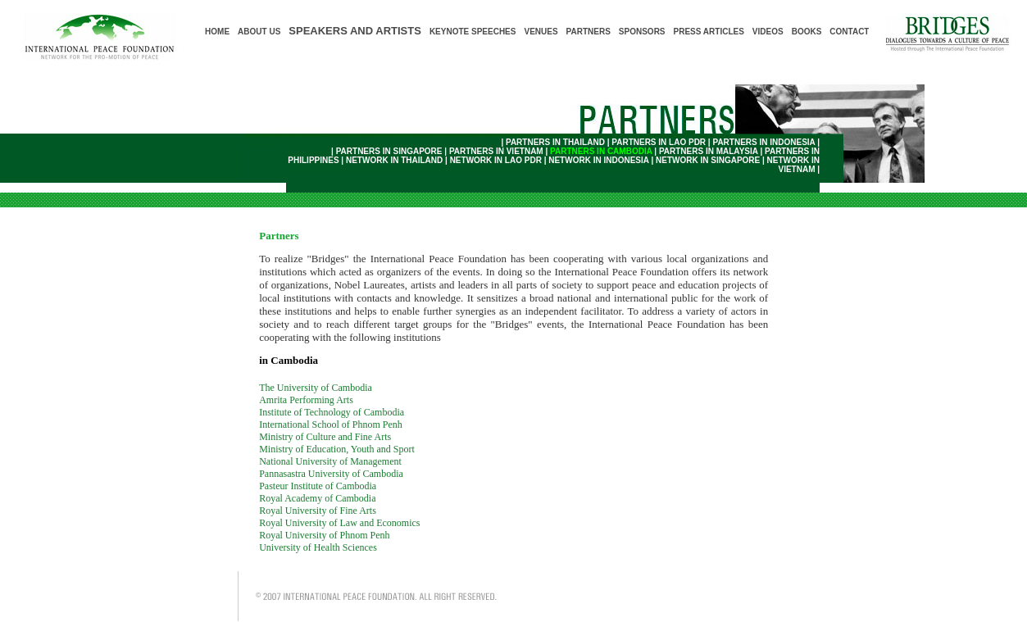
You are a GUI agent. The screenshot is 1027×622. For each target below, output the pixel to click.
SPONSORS (642, 31)
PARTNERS (588, 31)
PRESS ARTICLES (709, 31)
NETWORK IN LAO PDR (496, 160)
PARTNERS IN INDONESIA (763, 142)
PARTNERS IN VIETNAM (496, 151)
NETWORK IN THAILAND (394, 160)
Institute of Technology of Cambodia (331, 412)
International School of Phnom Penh (330, 424)
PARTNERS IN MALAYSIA (708, 151)
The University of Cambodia (315, 387)
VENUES (540, 31)
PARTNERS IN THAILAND (555, 142)
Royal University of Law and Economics (339, 523)
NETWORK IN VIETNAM (793, 165)
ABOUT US (259, 31)
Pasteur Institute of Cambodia (317, 486)
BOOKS (807, 31)
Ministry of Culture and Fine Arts (325, 437)
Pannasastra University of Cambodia (331, 473)
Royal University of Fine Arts (317, 510)
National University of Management (330, 461)
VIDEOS (768, 31)
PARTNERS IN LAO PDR (658, 142)
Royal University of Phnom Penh (324, 535)
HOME (217, 31)
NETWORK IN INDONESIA (598, 160)
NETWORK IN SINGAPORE (708, 160)
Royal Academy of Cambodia (317, 498)
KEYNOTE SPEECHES (472, 31)
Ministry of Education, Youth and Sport (337, 449)
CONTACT (849, 31)
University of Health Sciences (318, 547)
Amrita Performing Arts (306, 400)
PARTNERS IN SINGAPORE (389, 151)
